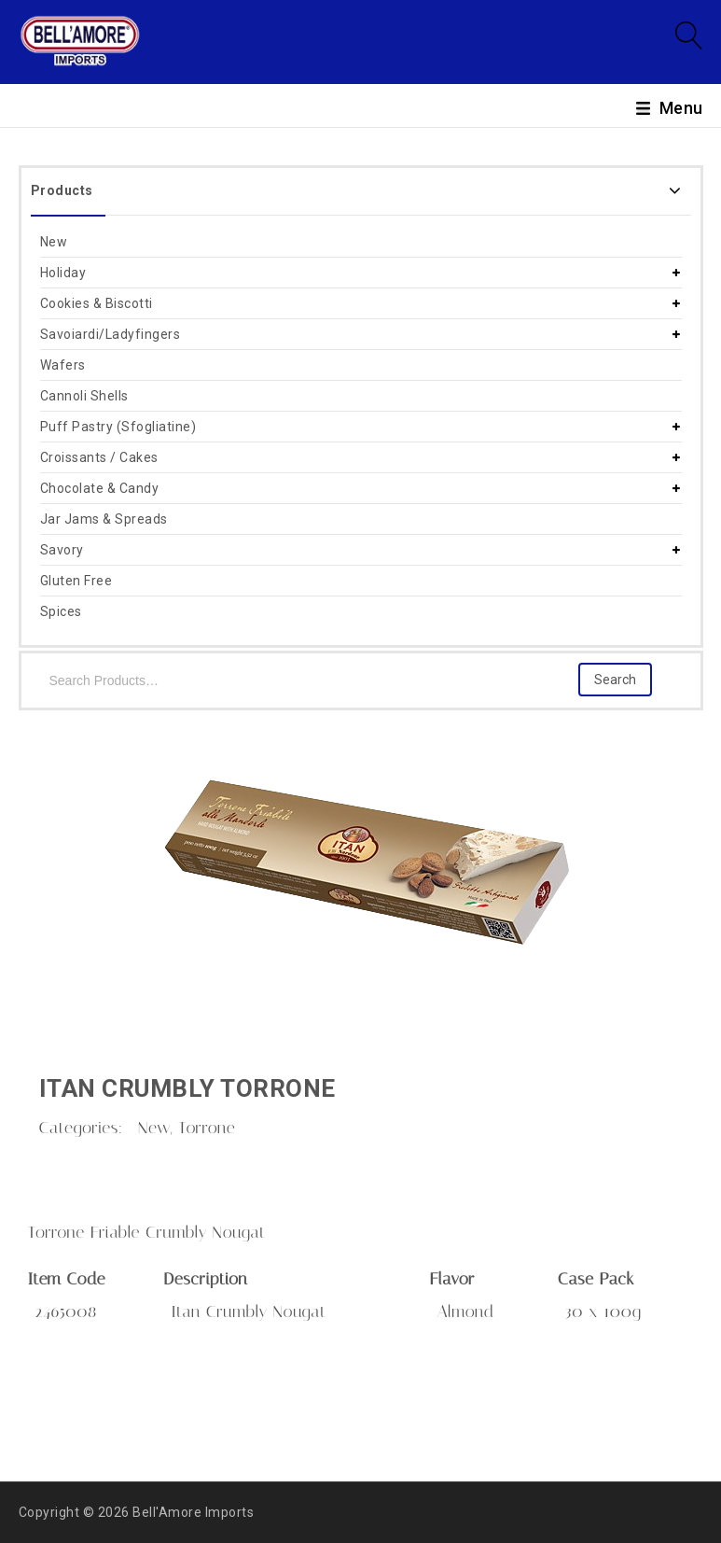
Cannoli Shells (84, 395)
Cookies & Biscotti (96, 303)
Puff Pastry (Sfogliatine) (118, 426)
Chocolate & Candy (99, 488)
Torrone (206, 1127)
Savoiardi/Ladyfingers (110, 334)
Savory (62, 549)
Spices (61, 611)
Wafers (63, 365)
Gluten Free (76, 580)
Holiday (63, 272)
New (54, 241)
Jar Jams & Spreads (104, 519)
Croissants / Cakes (99, 457)
